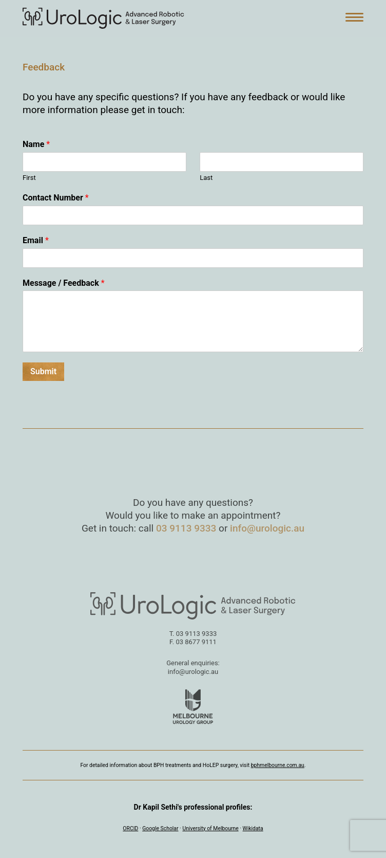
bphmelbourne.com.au (277, 765)
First (29, 177)
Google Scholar (160, 828)
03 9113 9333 (186, 528)
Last (206, 177)
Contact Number (56, 198)
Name (36, 144)
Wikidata (253, 828)
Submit (43, 371)
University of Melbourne (210, 828)
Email (36, 240)
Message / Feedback (64, 283)
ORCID (130, 828)
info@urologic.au (267, 528)
